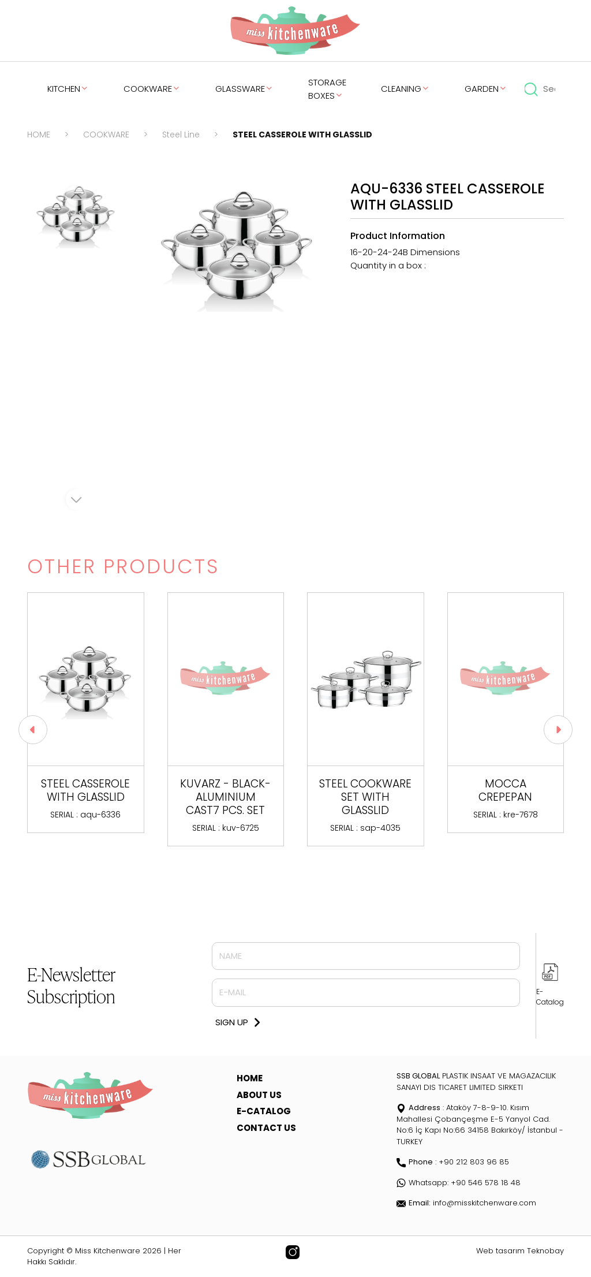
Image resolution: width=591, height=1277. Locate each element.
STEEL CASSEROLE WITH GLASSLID (302, 134)
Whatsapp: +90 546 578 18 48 (459, 1182)
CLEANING (405, 89)
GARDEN (486, 89)
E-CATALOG (264, 1111)
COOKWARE (152, 89)
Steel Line (181, 134)
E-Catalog (550, 997)
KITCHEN (68, 89)
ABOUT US (259, 1095)
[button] (558, 729)
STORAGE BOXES (327, 89)
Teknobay (545, 1250)
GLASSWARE (244, 89)
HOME (38, 134)
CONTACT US (266, 1128)
